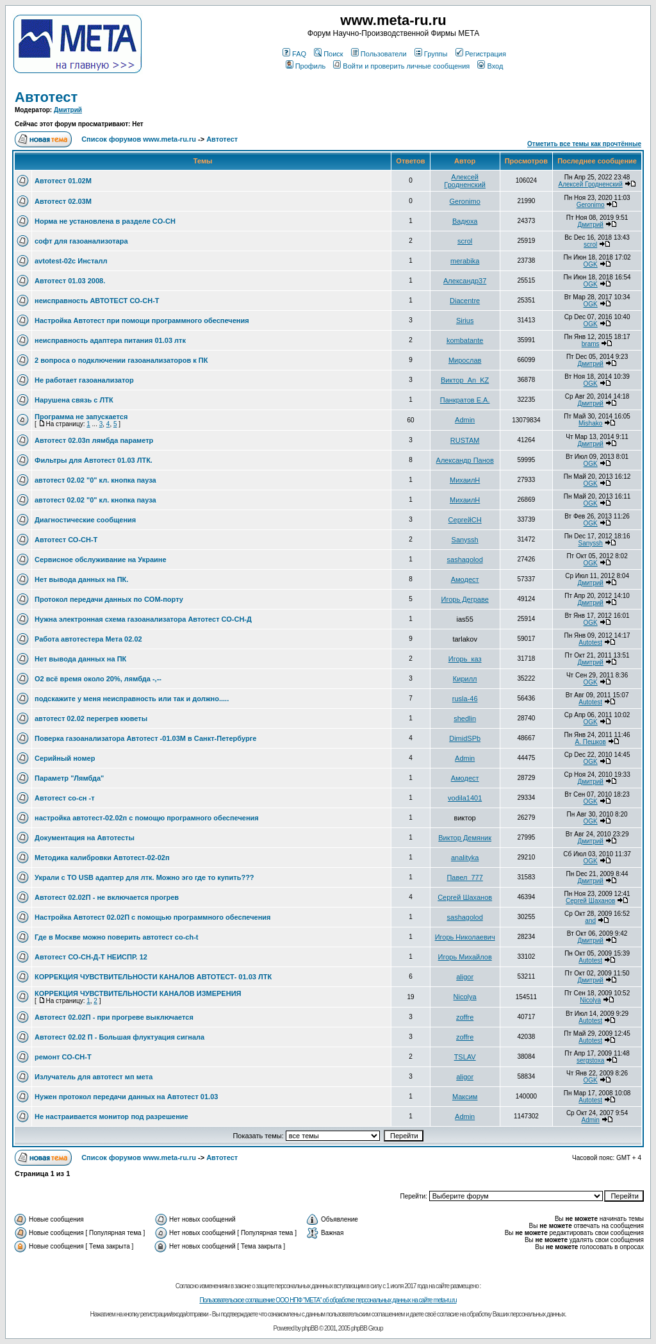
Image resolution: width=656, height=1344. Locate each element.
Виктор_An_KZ (465, 380)
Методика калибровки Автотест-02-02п (102, 857)
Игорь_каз (465, 659)
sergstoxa (590, 1060)
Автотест (46, 97)
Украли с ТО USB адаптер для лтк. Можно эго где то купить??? (144, 877)
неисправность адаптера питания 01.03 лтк (110, 340)
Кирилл (465, 679)
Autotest (590, 642)
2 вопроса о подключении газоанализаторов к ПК (121, 360)
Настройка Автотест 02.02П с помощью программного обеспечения (152, 917)
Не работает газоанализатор (84, 380)
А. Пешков (590, 741)
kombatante (465, 340)
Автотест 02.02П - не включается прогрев (107, 897)
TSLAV (465, 1057)
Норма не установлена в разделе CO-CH (105, 221)
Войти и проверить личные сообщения (401, 66)
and (590, 920)
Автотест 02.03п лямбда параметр (94, 440)
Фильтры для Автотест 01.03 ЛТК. (93, 460)
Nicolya (465, 996)
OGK (591, 264)
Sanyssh (465, 539)
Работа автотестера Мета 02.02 (88, 639)
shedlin (465, 718)
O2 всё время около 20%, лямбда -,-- (98, 679)
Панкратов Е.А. (465, 400)
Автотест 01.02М (63, 181)
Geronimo (465, 201)
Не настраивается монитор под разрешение (111, 1116)
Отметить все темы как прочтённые (584, 143)
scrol (464, 241)
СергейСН (465, 520)
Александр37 (464, 281)
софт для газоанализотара (81, 241)
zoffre (464, 1017)
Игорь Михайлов (465, 957)
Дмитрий (68, 109)
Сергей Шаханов (465, 897)
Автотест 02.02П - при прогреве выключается (114, 1017)
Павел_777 (464, 877)
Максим (465, 1096)
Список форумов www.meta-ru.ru (138, 139)
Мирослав (464, 360)
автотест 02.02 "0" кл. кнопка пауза (95, 480)
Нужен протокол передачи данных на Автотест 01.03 (126, 1096)
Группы (431, 54)
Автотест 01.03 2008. (70, 281)
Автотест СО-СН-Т (66, 539)
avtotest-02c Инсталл (71, 261)
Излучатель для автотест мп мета (93, 1077)
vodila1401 (465, 798)
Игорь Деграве (464, 599)
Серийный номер (65, 758)
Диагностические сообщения (85, 520)
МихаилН (465, 480)
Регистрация (480, 54)
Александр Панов (465, 460)
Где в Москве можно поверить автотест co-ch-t (117, 937)
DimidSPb (464, 738)
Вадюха (465, 221)
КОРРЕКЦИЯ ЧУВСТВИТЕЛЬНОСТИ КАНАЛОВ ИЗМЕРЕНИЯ (138, 993)
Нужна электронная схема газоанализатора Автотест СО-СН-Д (143, 619)
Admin (465, 420)
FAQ (294, 54)
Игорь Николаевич (465, 937)
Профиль (306, 66)
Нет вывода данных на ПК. (81, 579)
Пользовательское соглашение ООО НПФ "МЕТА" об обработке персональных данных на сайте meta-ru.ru (327, 1300)
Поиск (328, 54)
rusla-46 (465, 698)
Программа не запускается (81, 416)
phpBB (310, 1328)
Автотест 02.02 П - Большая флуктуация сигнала (119, 1037)
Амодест (465, 579)
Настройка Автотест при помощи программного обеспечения (142, 320)
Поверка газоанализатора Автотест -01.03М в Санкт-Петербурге (145, 738)
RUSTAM (465, 440)
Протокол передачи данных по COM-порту (109, 599)
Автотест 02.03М (63, 201)
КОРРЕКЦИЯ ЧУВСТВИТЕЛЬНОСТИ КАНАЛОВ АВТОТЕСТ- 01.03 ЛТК (153, 977)
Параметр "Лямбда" (69, 778)
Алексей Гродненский (465, 180)
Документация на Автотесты (85, 838)
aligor (464, 977)
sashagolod (465, 559)
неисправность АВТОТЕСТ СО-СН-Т (97, 300)
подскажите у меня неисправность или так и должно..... (132, 698)
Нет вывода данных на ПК (80, 659)
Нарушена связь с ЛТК (74, 400)
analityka (465, 857)
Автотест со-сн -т (65, 798)
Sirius (465, 320)
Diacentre (465, 300)
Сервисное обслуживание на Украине (101, 559)
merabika (464, 261)
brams (591, 343)
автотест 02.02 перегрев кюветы (91, 718)
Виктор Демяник (464, 838)
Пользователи (379, 54)
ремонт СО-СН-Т (63, 1057)
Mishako (590, 423)
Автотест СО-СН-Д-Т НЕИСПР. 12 (91, 957)
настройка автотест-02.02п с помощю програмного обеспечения (147, 818)
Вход (490, 66)
